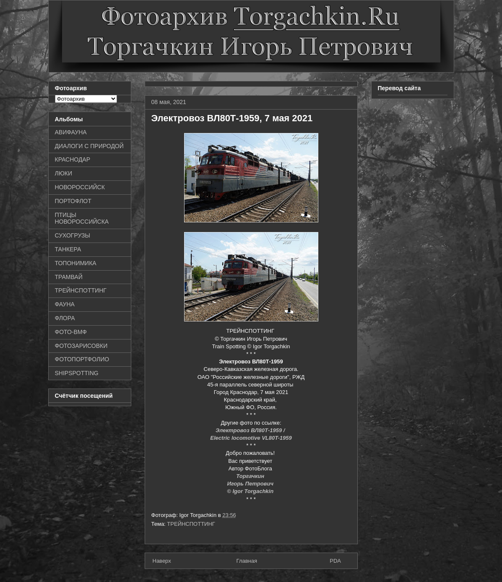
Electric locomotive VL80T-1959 (250, 438)
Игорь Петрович (251, 483)
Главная (247, 561)
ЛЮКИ (64, 173)
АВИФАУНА (71, 132)
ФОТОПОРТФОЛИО (82, 359)
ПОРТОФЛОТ (73, 201)
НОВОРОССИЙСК (80, 187)
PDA (335, 561)
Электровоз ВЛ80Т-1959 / (251, 430)
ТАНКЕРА (68, 249)
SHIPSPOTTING (77, 373)
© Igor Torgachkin (251, 491)
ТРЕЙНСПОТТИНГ (191, 524)
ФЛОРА (65, 318)
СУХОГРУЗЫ (72, 235)
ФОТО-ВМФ (71, 332)
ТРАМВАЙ (69, 277)
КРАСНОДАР (73, 159)
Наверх (162, 561)
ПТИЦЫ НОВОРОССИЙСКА (82, 218)
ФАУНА (65, 304)
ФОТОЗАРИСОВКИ (81, 345)
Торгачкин (250, 476)
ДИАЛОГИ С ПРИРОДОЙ (89, 146)
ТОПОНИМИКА (75, 263)
